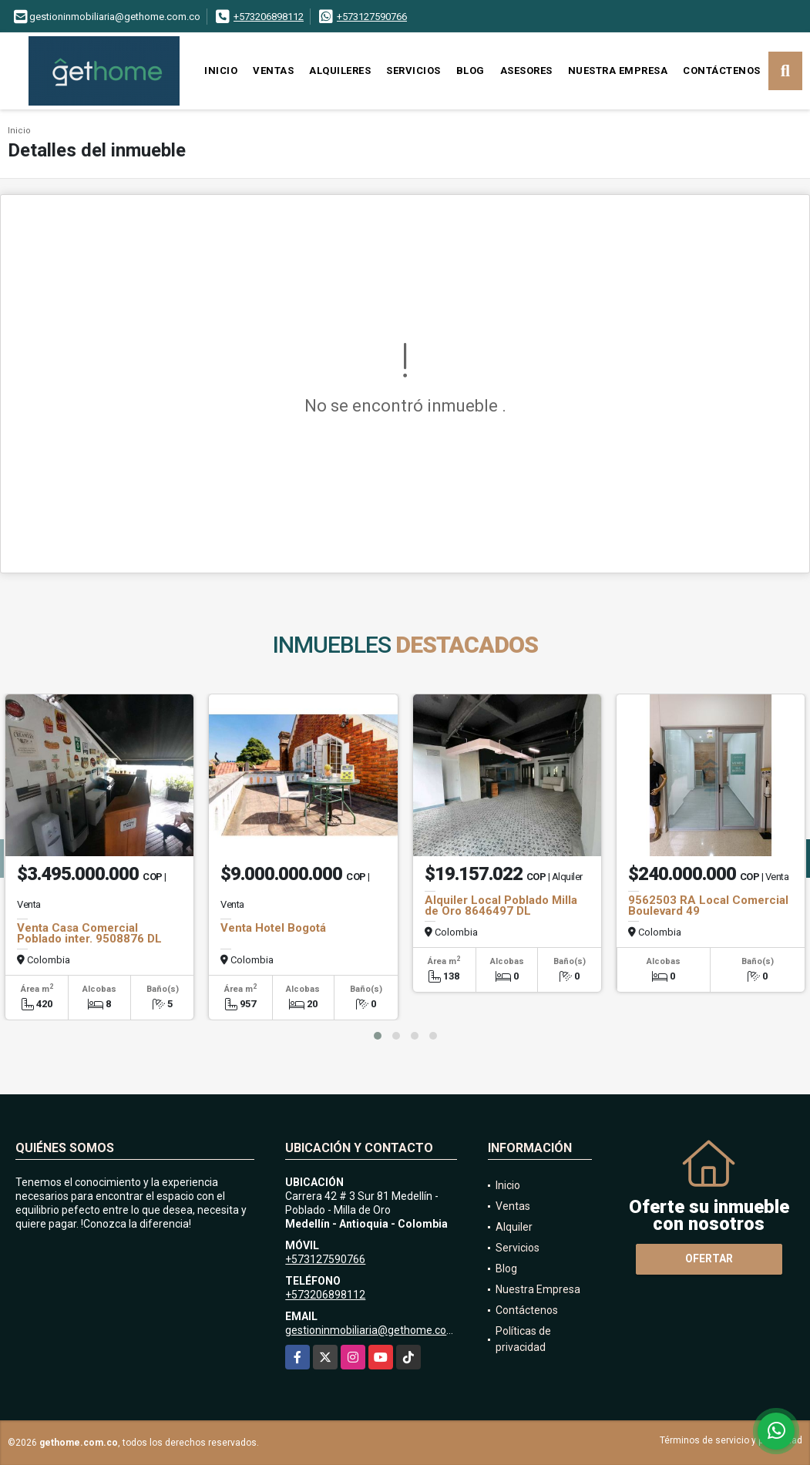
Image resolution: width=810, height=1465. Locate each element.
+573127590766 (372, 16)
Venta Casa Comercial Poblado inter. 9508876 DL (89, 933)
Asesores (526, 70)
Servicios (413, 70)
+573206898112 (269, 16)
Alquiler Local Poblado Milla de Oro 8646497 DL (501, 905)
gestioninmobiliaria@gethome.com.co (377, 1330)
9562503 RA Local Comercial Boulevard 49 (708, 905)
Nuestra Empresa (618, 70)
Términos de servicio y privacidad (731, 1440)
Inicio (220, 70)
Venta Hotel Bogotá (273, 928)
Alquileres (340, 70)
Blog (470, 70)
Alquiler (514, 1227)
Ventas (273, 70)
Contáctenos (722, 70)
